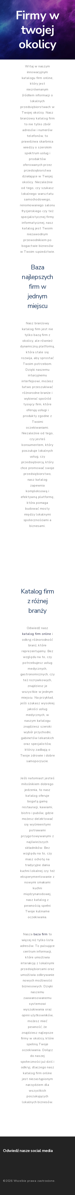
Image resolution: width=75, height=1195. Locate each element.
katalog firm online (36, 634)
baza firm (41, 934)
